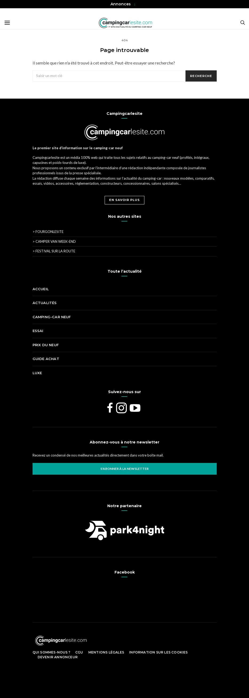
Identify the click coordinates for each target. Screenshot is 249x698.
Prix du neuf (46, 345)
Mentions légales (106, 652)
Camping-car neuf (52, 317)
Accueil (41, 289)
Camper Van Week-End (54, 241)
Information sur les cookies (158, 652)
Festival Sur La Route (54, 251)
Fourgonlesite (48, 231)
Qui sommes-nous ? (51, 652)
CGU (79, 652)
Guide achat (46, 359)
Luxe (37, 373)
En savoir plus (124, 200)
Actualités (45, 303)
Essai (38, 331)
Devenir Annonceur (58, 657)
